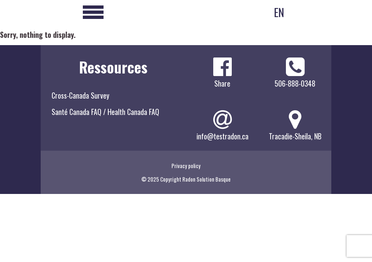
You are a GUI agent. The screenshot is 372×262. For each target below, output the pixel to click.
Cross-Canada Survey (80, 95)
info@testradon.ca (222, 136)
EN (279, 12)
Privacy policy (186, 166)
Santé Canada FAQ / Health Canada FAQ (105, 111)
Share (222, 83)
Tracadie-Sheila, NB (295, 136)
